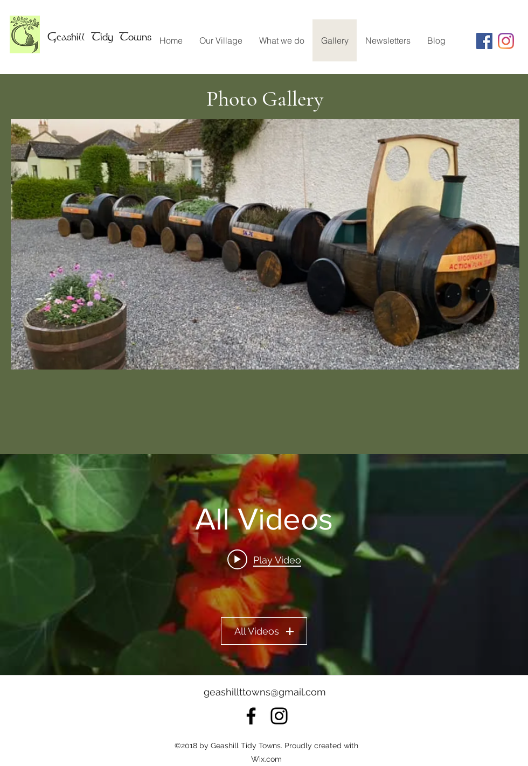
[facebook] (251, 716)
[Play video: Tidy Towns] (264, 559)
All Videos (264, 631)
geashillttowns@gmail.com (265, 692)
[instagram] (506, 41)
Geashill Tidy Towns (99, 36)
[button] (265, 244)
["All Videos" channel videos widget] (264, 564)
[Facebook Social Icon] (484, 41)
